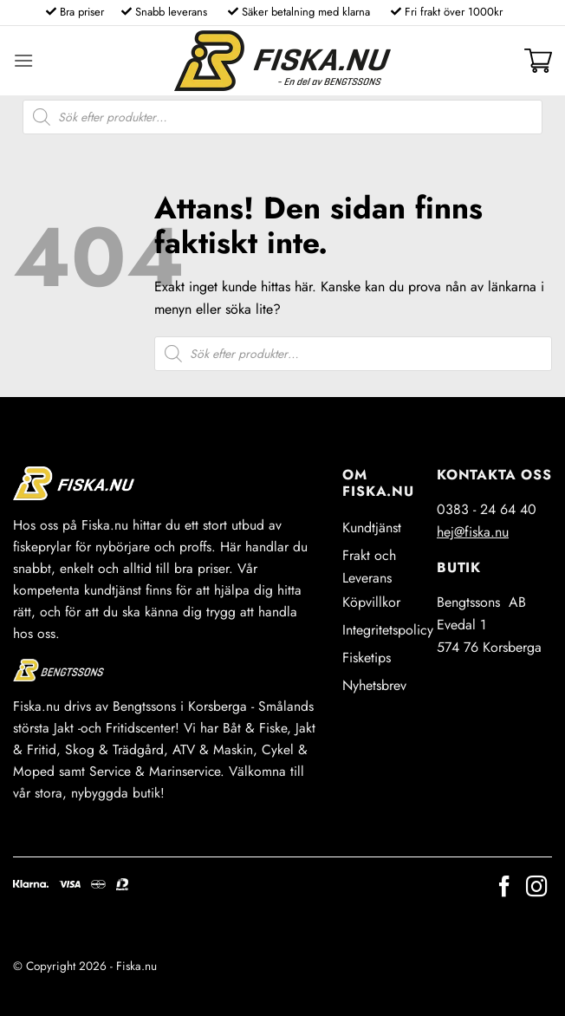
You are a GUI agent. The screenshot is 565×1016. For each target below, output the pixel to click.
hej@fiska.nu (473, 532)
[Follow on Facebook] (504, 888)
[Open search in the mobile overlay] (282, 117)
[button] (23, 60)
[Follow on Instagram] (536, 888)
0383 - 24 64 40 (486, 509)
